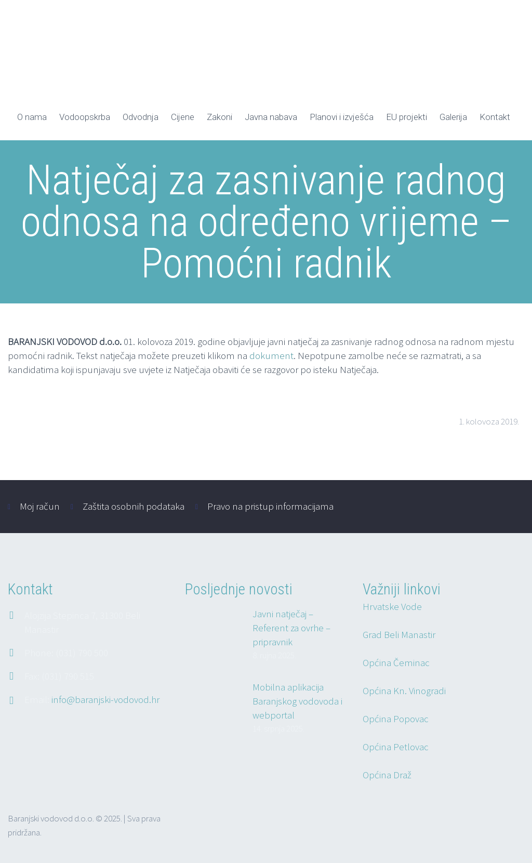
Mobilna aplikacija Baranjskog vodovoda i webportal (297, 701)
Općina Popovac (396, 718)
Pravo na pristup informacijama (270, 506)
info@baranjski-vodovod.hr (105, 699)
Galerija (453, 117)
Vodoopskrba (84, 117)
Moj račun (40, 506)
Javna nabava (271, 117)
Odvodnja (140, 117)
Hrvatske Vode (392, 606)
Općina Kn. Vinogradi (404, 690)
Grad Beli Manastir (399, 634)
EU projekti (406, 117)
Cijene (182, 117)
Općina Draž (387, 774)
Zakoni (219, 117)
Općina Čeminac (396, 662)
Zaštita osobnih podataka (133, 506)
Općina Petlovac (396, 746)
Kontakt (495, 117)
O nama (32, 117)
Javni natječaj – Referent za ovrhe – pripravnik (291, 627)
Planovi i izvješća (342, 117)
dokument (271, 355)
